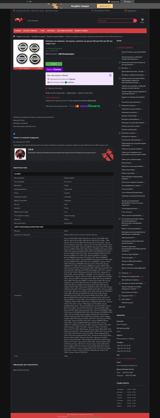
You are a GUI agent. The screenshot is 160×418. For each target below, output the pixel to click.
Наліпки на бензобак (129, 129)
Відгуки (122, 307)
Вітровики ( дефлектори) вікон (133, 75)
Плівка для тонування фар (131, 159)
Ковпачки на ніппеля (129, 112)
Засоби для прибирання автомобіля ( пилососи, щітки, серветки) (132, 203)
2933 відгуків (115, 1)
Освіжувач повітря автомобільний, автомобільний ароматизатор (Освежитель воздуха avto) (62, 152)
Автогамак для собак (129, 292)
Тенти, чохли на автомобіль (132, 215)
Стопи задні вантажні (129, 208)
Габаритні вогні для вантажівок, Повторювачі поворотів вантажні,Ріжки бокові (133, 80)
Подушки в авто (127, 296)
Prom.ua (90, 414)
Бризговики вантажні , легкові (133, 71)
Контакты (51, 31)
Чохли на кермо (127, 258)
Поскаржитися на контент (76, 416)
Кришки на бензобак (129, 116)
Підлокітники (126, 163)
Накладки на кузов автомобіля (133, 123)
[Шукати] (135, 21)
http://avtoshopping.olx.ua (126, 358)
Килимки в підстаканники (131, 102)
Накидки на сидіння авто (131, 276)
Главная (17, 31)
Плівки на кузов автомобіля (132, 149)
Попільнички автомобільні (131, 140)
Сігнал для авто (127, 189)
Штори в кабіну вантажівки (131, 261)
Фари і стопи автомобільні (131, 228)
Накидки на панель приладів (132, 283)
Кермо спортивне (128, 173)
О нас (43, 31)
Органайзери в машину (130, 280)
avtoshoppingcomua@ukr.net (127, 365)
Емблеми (125, 273)
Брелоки (125, 68)
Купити (54, 64)
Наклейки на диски (38, 36)
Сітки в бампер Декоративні (132, 192)
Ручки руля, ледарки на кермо (132, 182)
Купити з (54, 70)
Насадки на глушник (129, 136)
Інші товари (126, 299)
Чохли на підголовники (130, 254)
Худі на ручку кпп (128, 237)
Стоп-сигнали (127, 212)
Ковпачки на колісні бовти (131, 109)
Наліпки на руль (127, 302)
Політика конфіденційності (93, 416)
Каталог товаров (30, 31)
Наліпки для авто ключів (130, 126)
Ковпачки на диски (128, 105)
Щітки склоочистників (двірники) (134, 268)
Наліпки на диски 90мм (55, 36)
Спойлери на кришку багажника (133, 196)
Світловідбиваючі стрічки (131, 185)
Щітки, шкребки (127, 264)
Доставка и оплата (65, 31)
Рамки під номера (128, 170)
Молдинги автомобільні (130, 119)
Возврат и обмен (81, 31)
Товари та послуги (23, 36)
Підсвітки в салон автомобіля (132, 166)
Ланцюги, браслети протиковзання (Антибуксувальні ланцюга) (134, 249)
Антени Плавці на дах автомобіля (134, 52)
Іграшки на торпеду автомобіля (133, 97)
